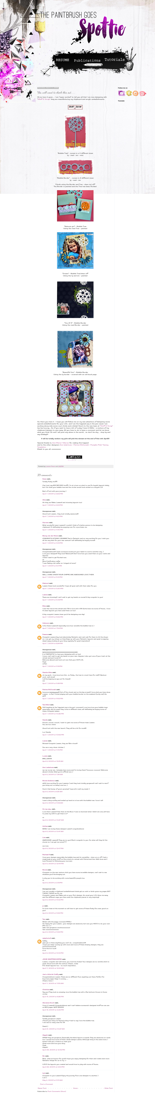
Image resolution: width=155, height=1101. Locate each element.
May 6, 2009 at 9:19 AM (52, 1080)
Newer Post (42, 1088)
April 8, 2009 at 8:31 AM (52, 791)
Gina (44, 500)
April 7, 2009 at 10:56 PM (53, 735)
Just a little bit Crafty (50, 974)
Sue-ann (45, 522)
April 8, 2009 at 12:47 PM (52, 848)
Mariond (45, 583)
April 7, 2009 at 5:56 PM (52, 617)
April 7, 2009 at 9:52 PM (52, 698)
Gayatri (45, 1035)
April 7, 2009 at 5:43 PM (52, 600)
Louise (44, 756)
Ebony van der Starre (50, 536)
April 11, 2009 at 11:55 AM (53, 983)
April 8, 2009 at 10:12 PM (52, 953)
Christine (45, 989)
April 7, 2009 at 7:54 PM (52, 628)
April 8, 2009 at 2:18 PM (52, 883)
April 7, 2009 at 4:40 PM (52, 530)
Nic (43, 1056)
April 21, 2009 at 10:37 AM (53, 1029)
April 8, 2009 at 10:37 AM (53, 820)
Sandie (45, 720)
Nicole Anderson (48, 780)
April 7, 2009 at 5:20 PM (52, 588)
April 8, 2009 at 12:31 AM (52, 761)
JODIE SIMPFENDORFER (52, 959)
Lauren (44, 741)
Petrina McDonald (81, 445)
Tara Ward (46, 705)
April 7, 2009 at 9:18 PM (52, 666)
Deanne (45, 634)
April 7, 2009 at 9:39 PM (52, 683)
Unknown (45, 623)
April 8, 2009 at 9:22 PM (52, 913)
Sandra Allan (47, 672)
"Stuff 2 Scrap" (106, 426)
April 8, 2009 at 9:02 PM (52, 900)
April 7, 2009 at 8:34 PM (52, 643)
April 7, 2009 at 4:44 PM (52, 543)
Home (75, 1088)
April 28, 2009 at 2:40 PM (53, 1067)
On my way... (46, 809)
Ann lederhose (66, 445)
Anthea (45, 826)
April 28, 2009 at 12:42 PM (53, 1050)
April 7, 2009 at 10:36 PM (53, 714)
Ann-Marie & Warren (60, 443)
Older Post (108, 1088)
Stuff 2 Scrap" (44, 99)
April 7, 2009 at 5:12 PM (52, 577)
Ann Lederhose (48, 767)
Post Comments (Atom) (57, 1091)
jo (43, 906)
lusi (43, 1073)
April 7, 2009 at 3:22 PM (52, 494)
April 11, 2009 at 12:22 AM (53, 968)
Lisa (44, 837)
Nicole (44, 870)
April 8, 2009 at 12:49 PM (53, 863)
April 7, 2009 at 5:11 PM (52, 566)
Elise (44, 606)
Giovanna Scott (48, 1003)
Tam (43, 919)
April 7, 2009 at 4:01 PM (52, 516)
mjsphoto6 (46, 938)
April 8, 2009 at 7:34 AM (52, 774)
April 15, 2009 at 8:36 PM (53, 996)
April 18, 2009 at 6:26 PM (53, 1010)
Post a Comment (46, 1084)
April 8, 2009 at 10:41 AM (52, 831)
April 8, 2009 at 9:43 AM (52, 803)
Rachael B (46, 854)
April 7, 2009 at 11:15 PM (52, 750)
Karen (44, 479)
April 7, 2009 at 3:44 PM (52, 505)
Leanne (45, 595)
